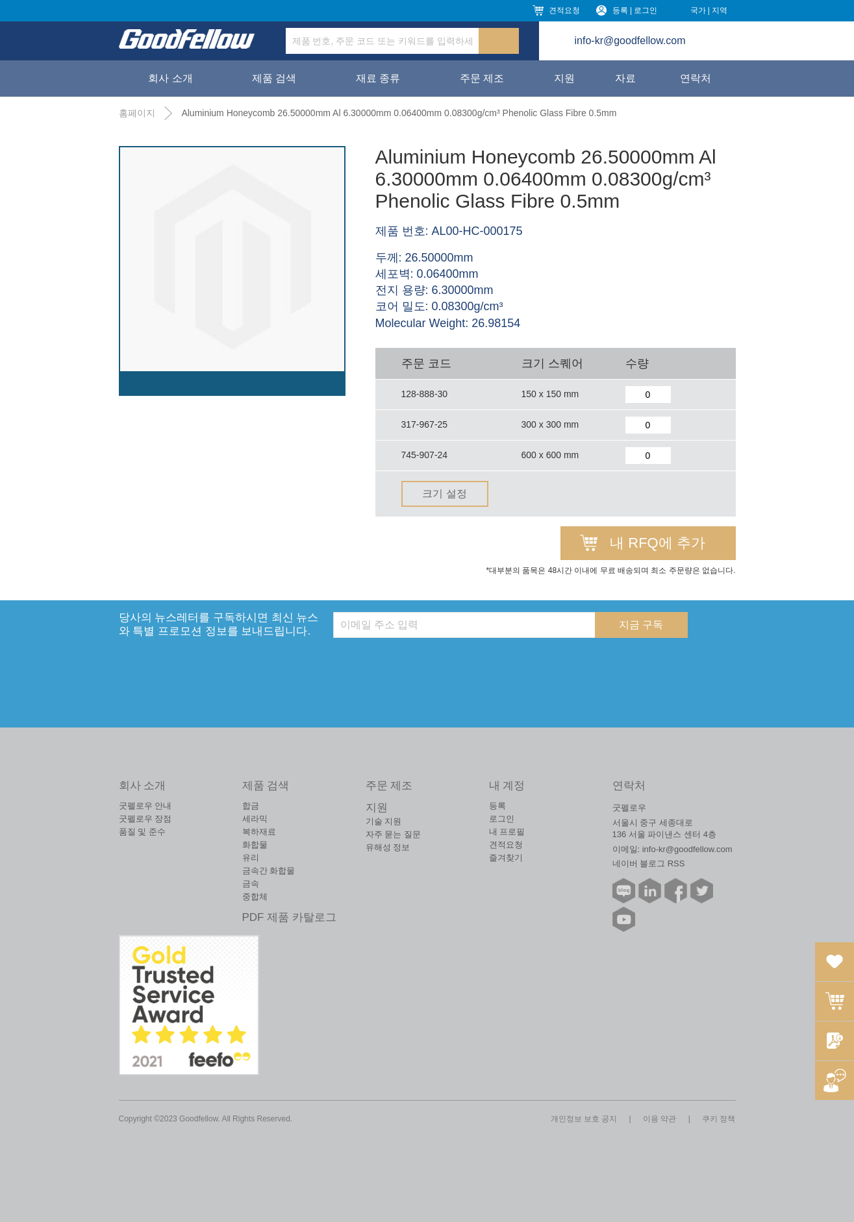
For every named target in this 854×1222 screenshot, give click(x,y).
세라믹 (255, 819)
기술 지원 (384, 821)
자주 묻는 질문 (393, 834)
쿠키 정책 (718, 1118)
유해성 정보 (388, 847)
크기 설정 (444, 493)
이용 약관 (659, 1118)
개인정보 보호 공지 (584, 1118)
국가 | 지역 (709, 10)
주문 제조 (482, 78)
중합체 (255, 896)
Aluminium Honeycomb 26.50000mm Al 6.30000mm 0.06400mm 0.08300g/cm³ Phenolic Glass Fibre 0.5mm (398, 113)
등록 (497, 806)
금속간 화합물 (268, 870)
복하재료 (259, 832)
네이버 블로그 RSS (648, 863)
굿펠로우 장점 (145, 819)
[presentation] (432, 663)
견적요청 (564, 10)
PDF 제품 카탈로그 (289, 917)
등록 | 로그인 (635, 10)
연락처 (695, 78)
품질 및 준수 (142, 832)
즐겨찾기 (506, 857)
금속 (250, 883)
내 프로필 (507, 832)
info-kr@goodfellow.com (630, 40)
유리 (250, 857)
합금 (250, 806)
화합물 (255, 844)
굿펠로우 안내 (145, 806)
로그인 (501, 819)
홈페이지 (137, 113)
